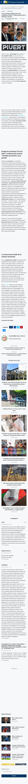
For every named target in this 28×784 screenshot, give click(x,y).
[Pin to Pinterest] (21, 327)
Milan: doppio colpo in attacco (17, 718)
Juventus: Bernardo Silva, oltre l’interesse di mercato (18, 746)
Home (2, 7)
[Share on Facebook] (15, 327)
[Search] (26, 2)
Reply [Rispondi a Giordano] (25, 565)
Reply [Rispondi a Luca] (25, 522)
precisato (7, 284)
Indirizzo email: (14, 770)
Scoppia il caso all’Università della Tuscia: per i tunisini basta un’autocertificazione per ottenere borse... (14, 384)
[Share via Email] (4, 330)
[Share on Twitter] (18, 327)
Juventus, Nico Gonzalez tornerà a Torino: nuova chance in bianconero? (18, 756)
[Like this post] (11, 327)
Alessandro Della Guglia (11, 18)
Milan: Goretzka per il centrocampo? (17, 737)
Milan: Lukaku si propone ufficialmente (18, 727)
